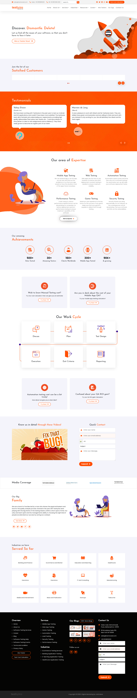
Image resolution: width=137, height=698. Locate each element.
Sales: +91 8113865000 (37, 2)
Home (49, 8)
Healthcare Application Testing (53, 660)
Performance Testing (49, 642)
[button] (81, 441)
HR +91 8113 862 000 (53, 2)
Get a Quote (68, 219)
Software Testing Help (21, 639)
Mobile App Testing (48, 624)
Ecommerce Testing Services (52, 651)
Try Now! (44, 300)
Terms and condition (20, 645)
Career (15, 633)
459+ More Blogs (86, 621)
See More (20, 521)
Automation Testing (49, 633)
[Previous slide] (121, 142)
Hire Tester (21, 653)
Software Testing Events (21, 642)
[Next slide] (123, 83)
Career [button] (92, 8)
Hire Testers (102, 8)
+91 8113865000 (106, 639)
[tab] (67, 83)
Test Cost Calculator (116, 2)
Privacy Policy (18, 648)
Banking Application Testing (51, 654)
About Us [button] (56, 8)
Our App (111, 8)
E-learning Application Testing (52, 657)
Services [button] (65, 8)
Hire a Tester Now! (23, 41)
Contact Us (120, 8)
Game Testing (47, 630)
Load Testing (46, 636)
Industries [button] (74, 8)
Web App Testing (48, 627)
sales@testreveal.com (20, 2)
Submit (85, 464)
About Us (16, 627)
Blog (14, 636)
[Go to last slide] (119, 83)
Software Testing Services (22, 630)
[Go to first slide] (124, 142)
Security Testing (47, 639)
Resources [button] (83, 8)
